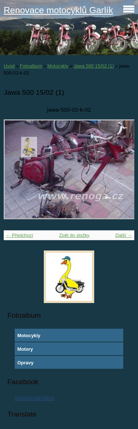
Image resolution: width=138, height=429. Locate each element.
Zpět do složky (74, 235)
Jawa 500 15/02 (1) (94, 66)
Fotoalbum (31, 66)
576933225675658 (34, 398)
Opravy (25, 362)
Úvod (9, 66)
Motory (25, 349)
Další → (123, 235)
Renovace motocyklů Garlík (58, 10)
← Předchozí (19, 235)
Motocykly (57, 66)
